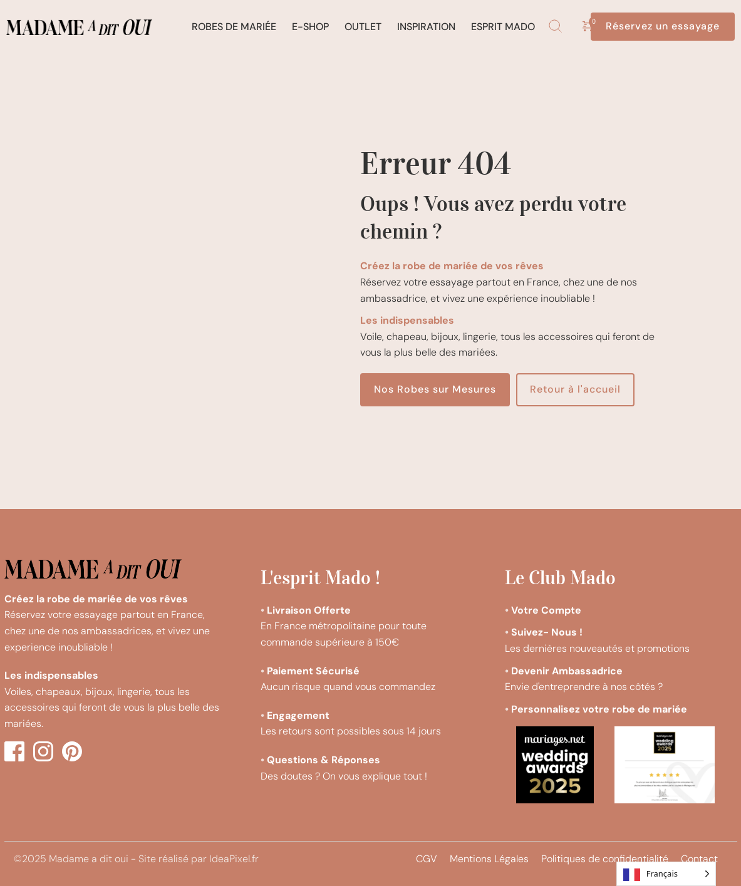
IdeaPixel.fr (234, 858)
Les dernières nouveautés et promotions (598, 648)
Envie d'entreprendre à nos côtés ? (584, 686)
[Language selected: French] (666, 874)
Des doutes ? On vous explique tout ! (345, 776)
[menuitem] (234, 27)
